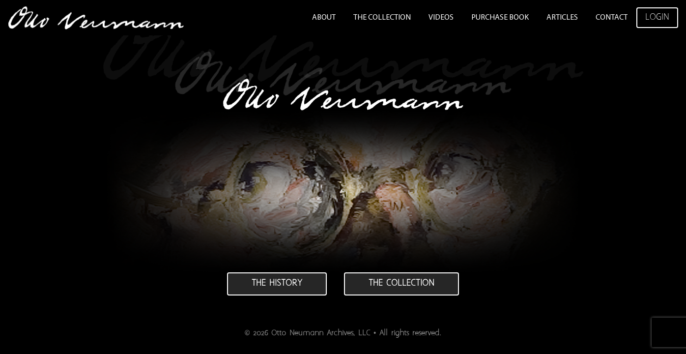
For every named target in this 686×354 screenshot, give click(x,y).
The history (277, 283)
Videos (441, 18)
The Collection (382, 18)
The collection (401, 283)
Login (657, 17)
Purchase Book (500, 18)
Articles (562, 18)
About (324, 18)
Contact (612, 18)
